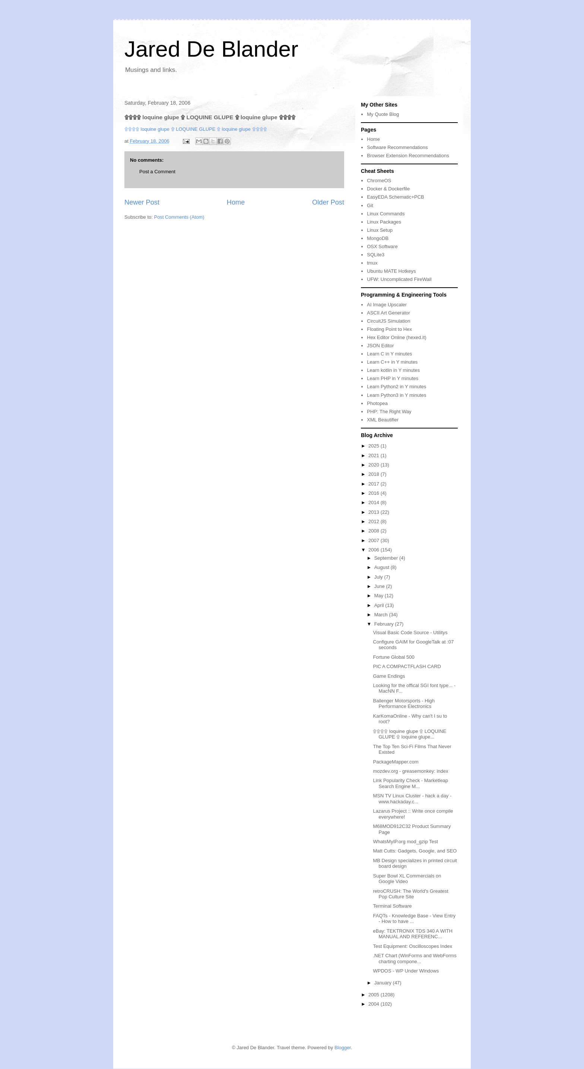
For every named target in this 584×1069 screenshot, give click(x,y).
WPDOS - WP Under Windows (406, 971)
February (384, 624)
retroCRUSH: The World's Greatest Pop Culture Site (410, 894)
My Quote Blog (383, 114)
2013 (374, 512)
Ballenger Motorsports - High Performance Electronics (403, 703)
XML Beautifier (383, 420)
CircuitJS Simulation (388, 321)
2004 (374, 1004)
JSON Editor (380, 345)
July (379, 577)
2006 (374, 550)
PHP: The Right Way (389, 411)
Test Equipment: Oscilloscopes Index (412, 946)
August (382, 567)
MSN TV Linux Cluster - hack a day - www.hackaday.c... (412, 798)
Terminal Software (392, 906)
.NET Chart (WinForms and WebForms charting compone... (414, 958)
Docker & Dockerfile (388, 189)
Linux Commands (385, 213)
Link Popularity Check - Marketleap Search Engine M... (410, 783)
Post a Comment (157, 171)
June (380, 586)
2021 (374, 455)
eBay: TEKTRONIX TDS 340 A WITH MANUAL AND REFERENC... (412, 934)
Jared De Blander (211, 49)
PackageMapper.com (395, 762)
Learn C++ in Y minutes (392, 362)
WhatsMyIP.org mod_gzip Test (405, 841)
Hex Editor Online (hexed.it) (396, 337)
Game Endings (389, 676)
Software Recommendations (397, 147)
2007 (374, 540)
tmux (372, 263)
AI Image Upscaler (387, 304)
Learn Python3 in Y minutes (396, 395)
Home (236, 202)
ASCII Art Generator (388, 313)
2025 (374, 446)
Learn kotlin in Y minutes (393, 370)
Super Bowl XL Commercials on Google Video (407, 879)
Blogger (342, 1047)
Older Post (328, 202)
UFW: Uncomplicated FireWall (399, 279)
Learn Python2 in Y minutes (396, 386)
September (386, 558)
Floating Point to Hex (389, 329)
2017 (374, 484)
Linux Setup (380, 230)
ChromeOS (379, 180)
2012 (374, 521)
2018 (374, 474)
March (381, 614)
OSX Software (382, 246)
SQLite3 (375, 254)
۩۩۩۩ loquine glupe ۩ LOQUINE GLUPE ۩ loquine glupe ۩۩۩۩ (195, 129)
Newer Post (141, 202)
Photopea (377, 403)
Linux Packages (384, 222)
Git (370, 205)
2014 (374, 502)
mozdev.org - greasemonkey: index (410, 771)
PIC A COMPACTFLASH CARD (407, 666)
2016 (374, 493)
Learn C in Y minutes (389, 354)
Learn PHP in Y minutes (392, 378)
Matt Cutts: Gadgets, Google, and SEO (415, 851)
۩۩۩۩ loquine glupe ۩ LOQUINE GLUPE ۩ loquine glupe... (409, 734)
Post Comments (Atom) (179, 217)
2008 (374, 531)
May (379, 595)
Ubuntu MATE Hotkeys (391, 271)
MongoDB (377, 238)
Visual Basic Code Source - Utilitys (410, 632)
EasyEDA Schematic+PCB (395, 197)
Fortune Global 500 (393, 657)
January (383, 983)
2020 (374, 465)
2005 (374, 994)
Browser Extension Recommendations (408, 155)
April (379, 605)
